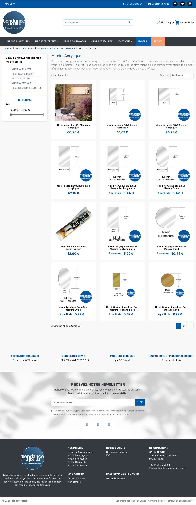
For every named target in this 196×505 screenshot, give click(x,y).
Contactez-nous (158, 4)
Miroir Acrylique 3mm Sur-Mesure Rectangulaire (122, 187)
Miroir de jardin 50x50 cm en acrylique (171, 126)
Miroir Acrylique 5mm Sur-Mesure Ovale (73, 308)
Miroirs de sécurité (77, 459)
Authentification (76, 478)
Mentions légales (156, 501)
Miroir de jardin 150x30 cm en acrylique (73, 126)
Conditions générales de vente (131, 501)
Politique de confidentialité (180, 501)
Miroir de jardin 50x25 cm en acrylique (122, 126)
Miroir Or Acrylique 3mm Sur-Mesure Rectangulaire (122, 308)
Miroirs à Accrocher (23, 74)
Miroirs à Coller (21, 78)
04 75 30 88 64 (132, 4)
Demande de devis (115, 478)
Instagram (189, 3)
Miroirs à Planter (21, 69)
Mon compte (74, 482)
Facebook (175, 3)
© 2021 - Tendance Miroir (14, 501)
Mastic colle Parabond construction (73, 248)
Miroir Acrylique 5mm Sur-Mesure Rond (171, 248)
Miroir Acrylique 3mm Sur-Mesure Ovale (171, 187)
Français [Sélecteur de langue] (8, 4)
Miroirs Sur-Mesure (77, 465)
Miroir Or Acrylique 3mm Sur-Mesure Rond (171, 308)
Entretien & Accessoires (80, 452)
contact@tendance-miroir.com (170, 468)
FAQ (108, 455)
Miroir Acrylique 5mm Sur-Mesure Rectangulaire (122, 248)
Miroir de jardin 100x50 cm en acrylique (73, 187)
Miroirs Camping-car (78, 455)
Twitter (182, 3)
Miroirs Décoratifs (77, 462)
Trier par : (164, 75)
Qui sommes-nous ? (116, 452)
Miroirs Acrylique (21, 83)
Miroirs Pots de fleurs (24, 88)
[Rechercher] (98, 22)
